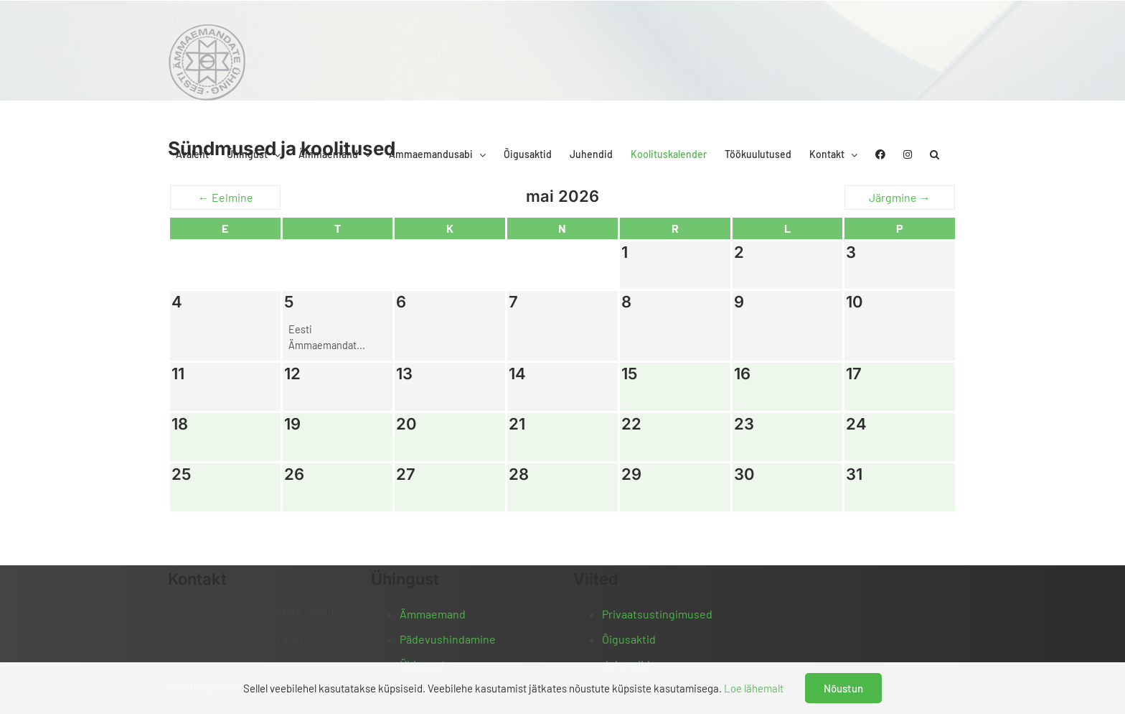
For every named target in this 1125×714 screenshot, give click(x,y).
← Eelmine (225, 197)
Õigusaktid (629, 639)
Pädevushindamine (448, 639)
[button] (934, 154)
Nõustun (843, 688)
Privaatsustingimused (657, 614)
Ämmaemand (433, 614)
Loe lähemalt (753, 688)
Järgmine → (900, 197)
